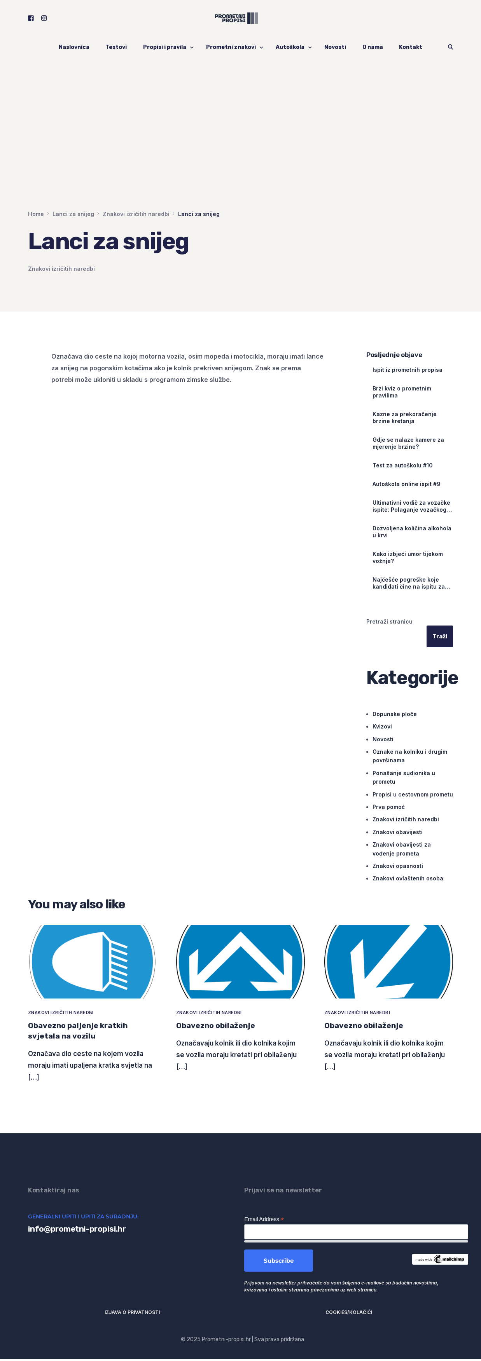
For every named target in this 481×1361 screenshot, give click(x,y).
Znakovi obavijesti (398, 832)
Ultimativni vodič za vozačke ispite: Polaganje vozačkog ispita (411, 506)
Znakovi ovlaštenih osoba (408, 878)
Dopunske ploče (395, 714)
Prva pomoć (389, 806)
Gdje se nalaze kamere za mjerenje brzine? (408, 443)
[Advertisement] (240, 151)
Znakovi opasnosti (398, 866)
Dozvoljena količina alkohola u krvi (412, 531)
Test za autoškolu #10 (403, 465)
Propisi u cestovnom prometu (413, 794)
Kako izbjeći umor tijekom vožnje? (408, 557)
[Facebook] (30, 19)
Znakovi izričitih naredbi (61, 268)
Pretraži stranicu (389, 621)
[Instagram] (44, 19)
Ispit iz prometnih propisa (408, 369)
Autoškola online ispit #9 (407, 484)
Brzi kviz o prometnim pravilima (402, 392)
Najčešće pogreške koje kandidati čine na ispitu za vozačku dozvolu (409, 583)
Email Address (264, 1221)
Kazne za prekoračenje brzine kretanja (405, 417)
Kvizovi (382, 726)
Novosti (383, 739)
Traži (439, 636)
